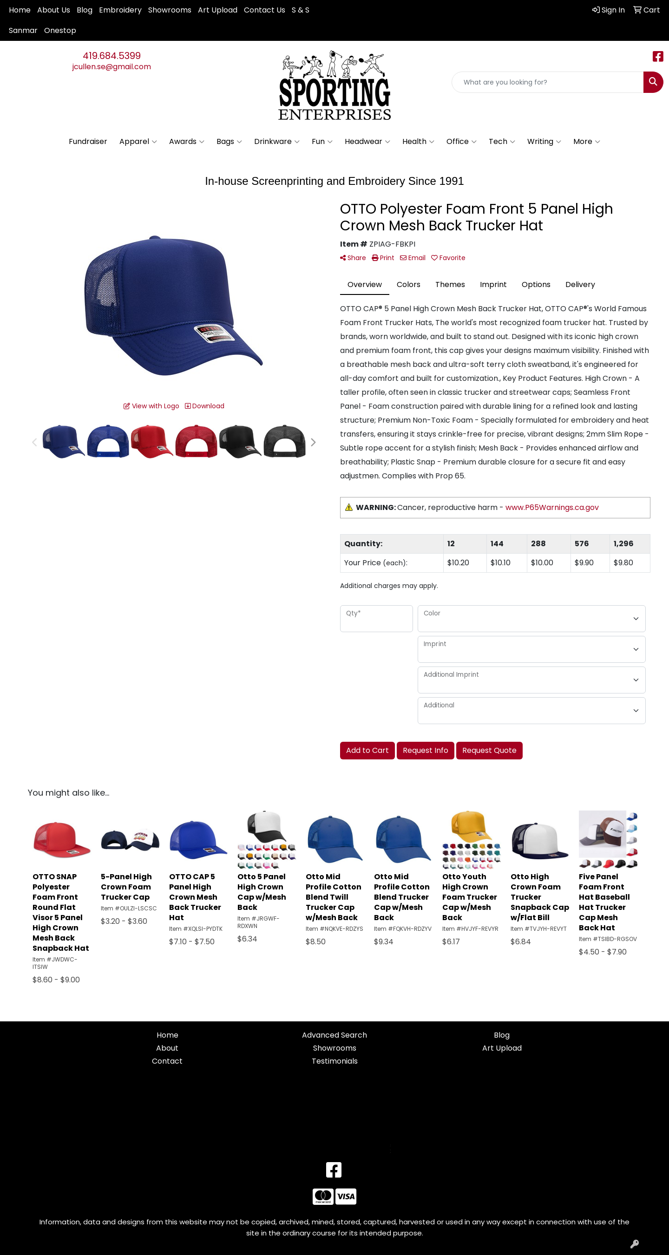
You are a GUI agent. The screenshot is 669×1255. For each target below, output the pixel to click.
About (167, 1048)
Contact (167, 1061)
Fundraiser (88, 141)
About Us (53, 10)
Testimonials (335, 1061)
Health (418, 141)
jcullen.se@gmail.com (111, 66)
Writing (544, 141)
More (586, 141)
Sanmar (23, 30)
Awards (186, 141)
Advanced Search (334, 1035)
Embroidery (120, 10)
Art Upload (217, 10)
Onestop (60, 30)
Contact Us (264, 10)
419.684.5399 (112, 55)
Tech (502, 141)
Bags (229, 141)
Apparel (138, 141)
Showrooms (169, 10)
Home (20, 10)
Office (461, 141)
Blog (84, 10)
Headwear (367, 141)
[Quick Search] (548, 82)
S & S (300, 10)
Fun (322, 141)
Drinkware (277, 141)
